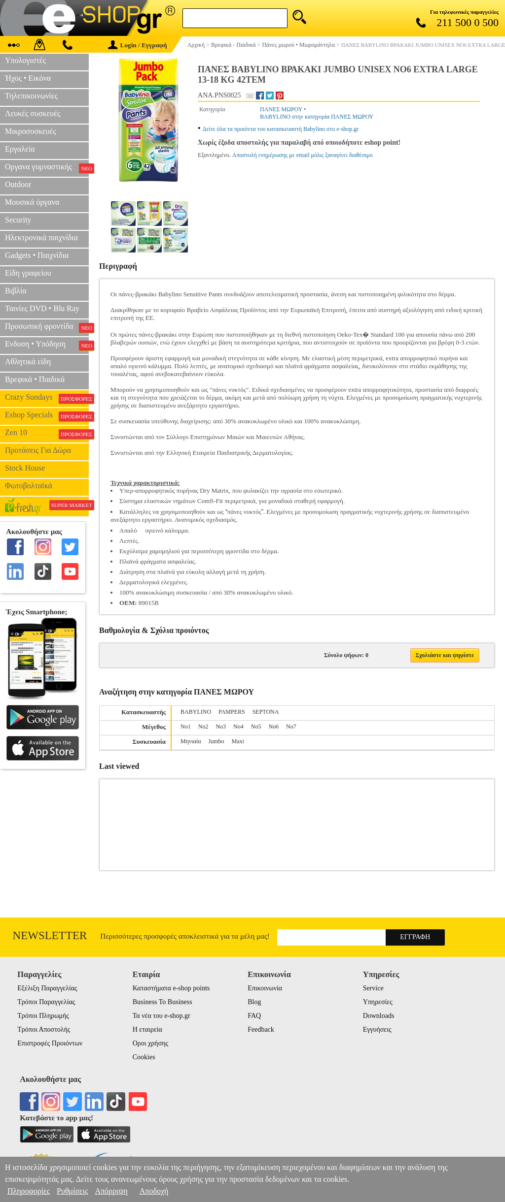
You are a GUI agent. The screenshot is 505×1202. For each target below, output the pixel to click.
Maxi (237, 741)
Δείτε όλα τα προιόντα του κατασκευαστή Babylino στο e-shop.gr (281, 129)
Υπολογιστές (25, 60)
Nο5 (256, 726)
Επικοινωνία (265, 988)
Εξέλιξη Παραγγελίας (47, 988)
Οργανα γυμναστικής (47, 167)
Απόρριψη (111, 1191)
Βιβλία (16, 290)
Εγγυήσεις (377, 1029)
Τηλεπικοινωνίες (31, 96)
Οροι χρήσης (150, 1043)
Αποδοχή (154, 1191)
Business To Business (162, 1002)
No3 (221, 726)
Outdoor (18, 184)
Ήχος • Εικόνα (28, 78)
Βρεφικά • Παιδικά (35, 379)
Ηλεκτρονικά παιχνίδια (41, 237)
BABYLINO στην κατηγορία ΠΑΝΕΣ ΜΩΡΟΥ (316, 116)
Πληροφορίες (28, 1191)
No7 (291, 726)
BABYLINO (195, 711)
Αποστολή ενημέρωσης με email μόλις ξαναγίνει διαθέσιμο (302, 155)
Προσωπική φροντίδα (47, 327)
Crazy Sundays (47, 398)
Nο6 (273, 726)
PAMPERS (231, 711)
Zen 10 (47, 433)
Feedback (261, 1029)
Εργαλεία (20, 149)
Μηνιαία (190, 741)
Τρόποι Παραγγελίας (46, 1002)
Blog (254, 1002)
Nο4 (238, 726)
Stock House (25, 468)
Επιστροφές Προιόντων (49, 1043)
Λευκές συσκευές (32, 113)
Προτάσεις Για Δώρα (38, 450)
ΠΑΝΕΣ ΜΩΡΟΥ (281, 109)
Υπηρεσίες (378, 1002)
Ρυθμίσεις (72, 1191)
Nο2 (203, 726)
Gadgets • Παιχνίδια (37, 255)
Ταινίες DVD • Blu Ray (42, 308)
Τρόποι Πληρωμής (43, 1015)
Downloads (379, 1015)
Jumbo (216, 741)
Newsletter (50, 935)
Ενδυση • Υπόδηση (47, 345)
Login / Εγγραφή (137, 45)
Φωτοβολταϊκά (28, 485)
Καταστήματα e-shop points (171, 988)
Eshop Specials (47, 416)
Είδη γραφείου (28, 273)
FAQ (254, 1015)
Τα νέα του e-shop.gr (161, 1015)
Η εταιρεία (147, 1029)
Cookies (144, 1057)
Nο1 (185, 726)
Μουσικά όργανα (32, 202)
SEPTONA (265, 711)
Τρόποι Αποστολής (43, 1029)
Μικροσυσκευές (30, 131)
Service (373, 988)
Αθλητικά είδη (28, 361)
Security (18, 220)
